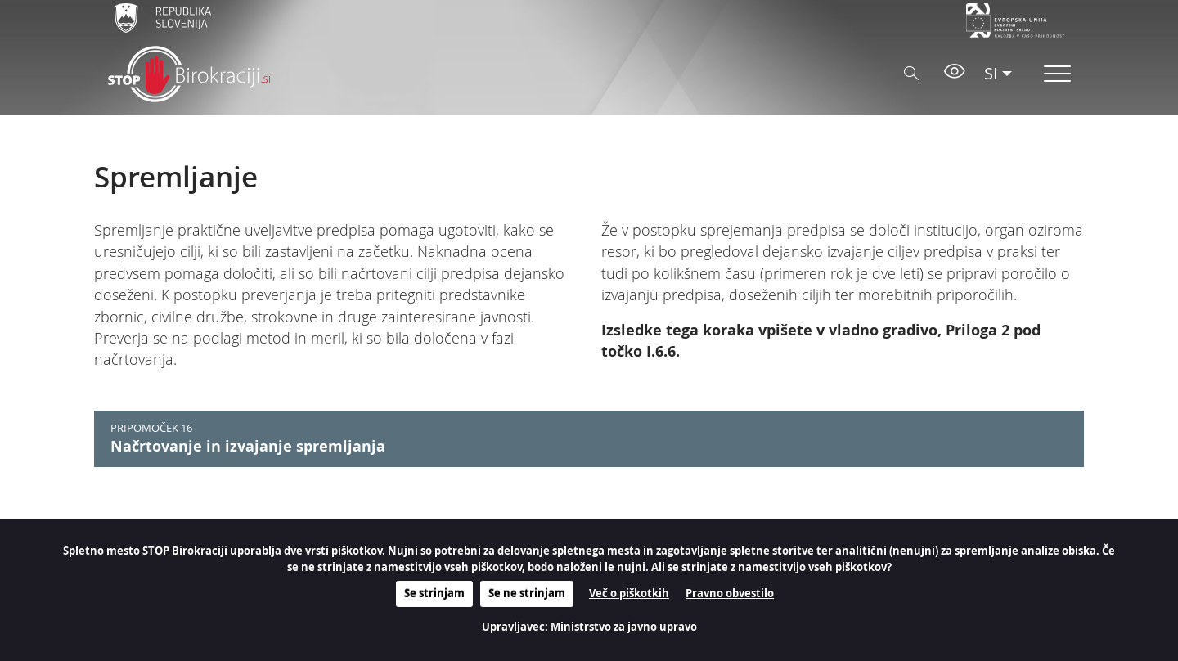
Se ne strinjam (526, 593)
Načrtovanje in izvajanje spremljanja (247, 446)
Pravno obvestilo (730, 593)
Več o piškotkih (629, 593)
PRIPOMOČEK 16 (151, 428)
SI (991, 73)
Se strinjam (434, 593)
